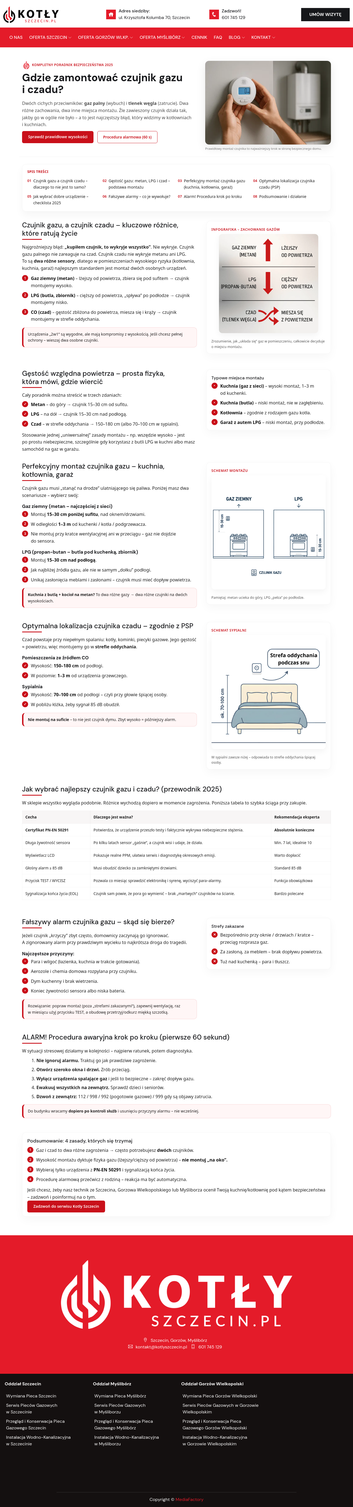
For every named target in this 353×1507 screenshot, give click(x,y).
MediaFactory (190, 1499)
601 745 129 (233, 17)
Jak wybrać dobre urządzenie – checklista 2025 (58, 199)
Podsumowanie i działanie (279, 196)
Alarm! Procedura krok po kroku (210, 196)
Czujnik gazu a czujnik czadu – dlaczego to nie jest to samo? (57, 184)
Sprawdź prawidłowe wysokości (57, 136)
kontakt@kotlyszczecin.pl (157, 1347)
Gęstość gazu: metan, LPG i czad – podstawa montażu (136, 184)
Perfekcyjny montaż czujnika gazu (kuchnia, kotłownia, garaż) (211, 184)
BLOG (234, 37)
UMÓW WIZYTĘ (325, 14)
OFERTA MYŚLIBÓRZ (160, 37)
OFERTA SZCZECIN (48, 37)
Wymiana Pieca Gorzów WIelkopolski (220, 1396)
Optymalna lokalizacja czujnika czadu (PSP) (284, 184)
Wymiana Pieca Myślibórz (120, 1396)
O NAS (16, 37)
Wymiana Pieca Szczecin (31, 1396)
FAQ (218, 37)
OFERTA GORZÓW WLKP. (103, 37)
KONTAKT (261, 37)
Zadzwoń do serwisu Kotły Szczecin (66, 1206)
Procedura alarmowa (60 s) (127, 137)
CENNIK (199, 37)
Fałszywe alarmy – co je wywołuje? (136, 196)
